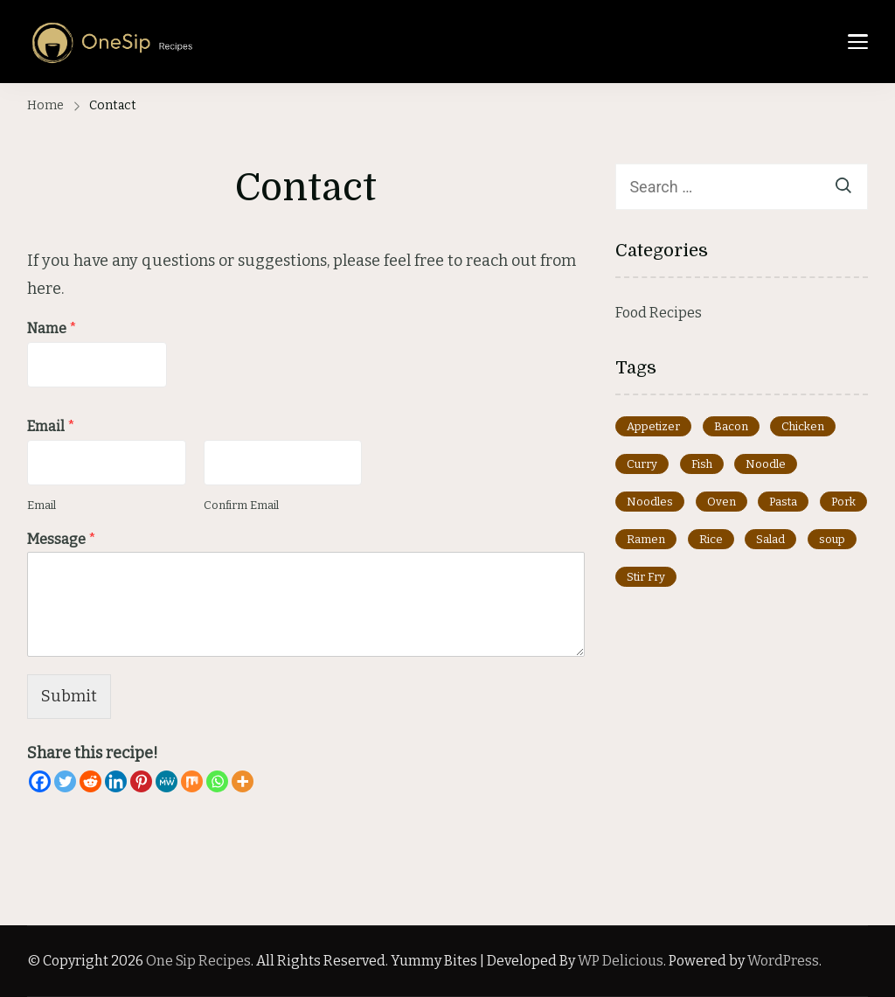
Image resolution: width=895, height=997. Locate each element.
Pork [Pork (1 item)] (843, 501)
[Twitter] (65, 781)
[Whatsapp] (217, 781)
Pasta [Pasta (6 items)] (783, 501)
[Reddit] (90, 781)
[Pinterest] (141, 781)
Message (61, 539)
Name (52, 328)
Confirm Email (241, 505)
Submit (69, 696)
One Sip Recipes (198, 960)
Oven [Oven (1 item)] (721, 501)
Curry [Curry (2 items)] (642, 464)
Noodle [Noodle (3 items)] (766, 464)
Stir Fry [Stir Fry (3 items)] (646, 576)
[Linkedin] (116, 781)
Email (51, 426)
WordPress (783, 960)
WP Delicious (620, 960)
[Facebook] (40, 781)
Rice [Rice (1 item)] (711, 539)
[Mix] (192, 781)
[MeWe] (166, 781)
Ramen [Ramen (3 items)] (646, 539)
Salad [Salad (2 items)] (770, 539)
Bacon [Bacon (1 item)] (731, 426)
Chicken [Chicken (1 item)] (802, 426)
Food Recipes (658, 312)
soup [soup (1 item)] (832, 539)
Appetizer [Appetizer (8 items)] (653, 426)
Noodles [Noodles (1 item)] (650, 501)
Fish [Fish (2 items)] (701, 464)
